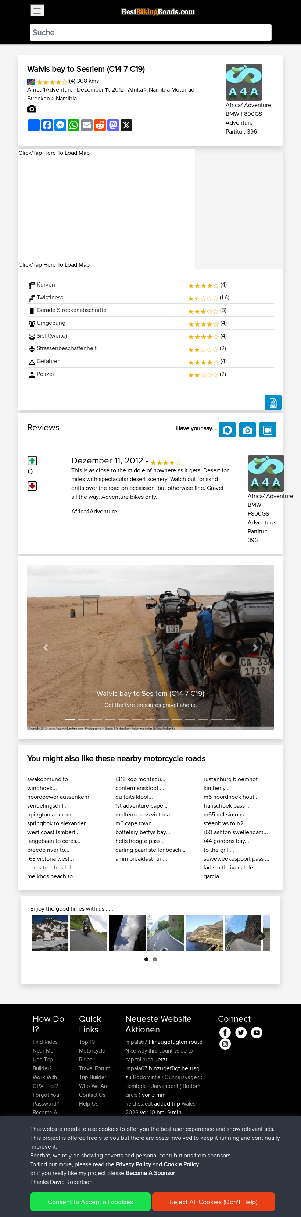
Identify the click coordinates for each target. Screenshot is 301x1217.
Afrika (135, 89)
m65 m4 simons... (226, 814)
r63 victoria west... (50, 858)
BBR (189, 1121)
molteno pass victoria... (144, 814)
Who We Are (94, 1086)
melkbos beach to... (52, 876)
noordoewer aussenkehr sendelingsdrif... (58, 801)
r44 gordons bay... (226, 841)
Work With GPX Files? (45, 1081)
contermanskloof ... (139, 788)
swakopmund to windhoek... (47, 783)
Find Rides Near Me (45, 1046)
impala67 (137, 1042)
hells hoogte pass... (140, 841)
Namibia (66, 98)
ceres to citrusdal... (51, 867)
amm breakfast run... (141, 858)
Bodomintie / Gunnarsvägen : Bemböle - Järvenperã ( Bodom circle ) (163, 1086)
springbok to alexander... (58, 823)
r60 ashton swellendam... (236, 832)
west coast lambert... (53, 832)
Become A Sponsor (45, 1117)
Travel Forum (94, 1068)
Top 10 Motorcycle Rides (92, 1050)
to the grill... (219, 850)
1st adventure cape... (141, 805)
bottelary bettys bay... (142, 832)
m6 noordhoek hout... (231, 797)
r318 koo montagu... (140, 779)
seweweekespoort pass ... (236, 858)
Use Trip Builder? (43, 1064)
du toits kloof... (134, 797)
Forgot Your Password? (47, 1099)
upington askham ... (52, 814)
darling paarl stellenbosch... (150, 850)
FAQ (38, 1130)
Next (258, 933)
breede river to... (48, 850)
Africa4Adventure (50, 89)
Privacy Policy (131, 1200)
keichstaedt (139, 1103)
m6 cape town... (135, 823)
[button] (45, 647)
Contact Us (92, 1095)
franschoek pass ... (227, 805)
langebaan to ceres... (53, 841)
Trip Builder (92, 1077)
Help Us (88, 1103)
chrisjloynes (139, 1156)
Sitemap (101, 1200)
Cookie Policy (167, 1200)
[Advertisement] (106, 208)
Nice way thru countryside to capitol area (159, 1055)
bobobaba (139, 1121)
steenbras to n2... (226, 823)
